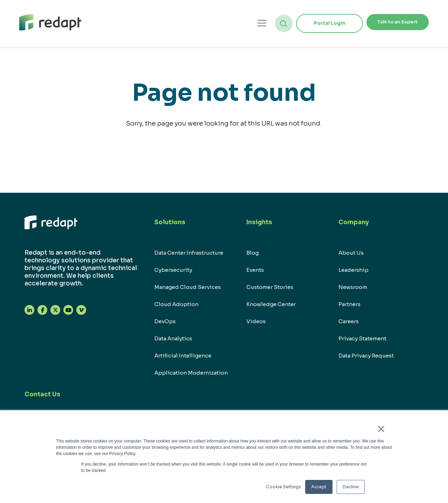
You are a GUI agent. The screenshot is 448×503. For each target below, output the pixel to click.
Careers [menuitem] (348, 321)
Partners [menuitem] (349, 304)
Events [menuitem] (255, 270)
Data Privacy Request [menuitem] (366, 355)
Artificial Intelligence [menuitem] (182, 355)
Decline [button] (351, 486)
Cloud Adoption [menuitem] (176, 304)
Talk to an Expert (389, 23)
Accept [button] (319, 486)
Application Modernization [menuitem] (191, 372)
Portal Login (313, 23)
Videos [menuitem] (256, 321)
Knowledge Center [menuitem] (271, 304)
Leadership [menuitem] (353, 270)
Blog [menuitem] (252, 252)
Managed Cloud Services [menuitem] (187, 287)
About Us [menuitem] (351, 252)
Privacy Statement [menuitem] (362, 338)
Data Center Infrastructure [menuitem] (188, 252)
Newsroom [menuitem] (352, 287)
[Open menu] (246, 23)
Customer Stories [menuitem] (269, 287)
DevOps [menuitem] (165, 321)
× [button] (384, 431)
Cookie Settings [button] (283, 486)
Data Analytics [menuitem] (173, 338)
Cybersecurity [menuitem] (173, 270)
